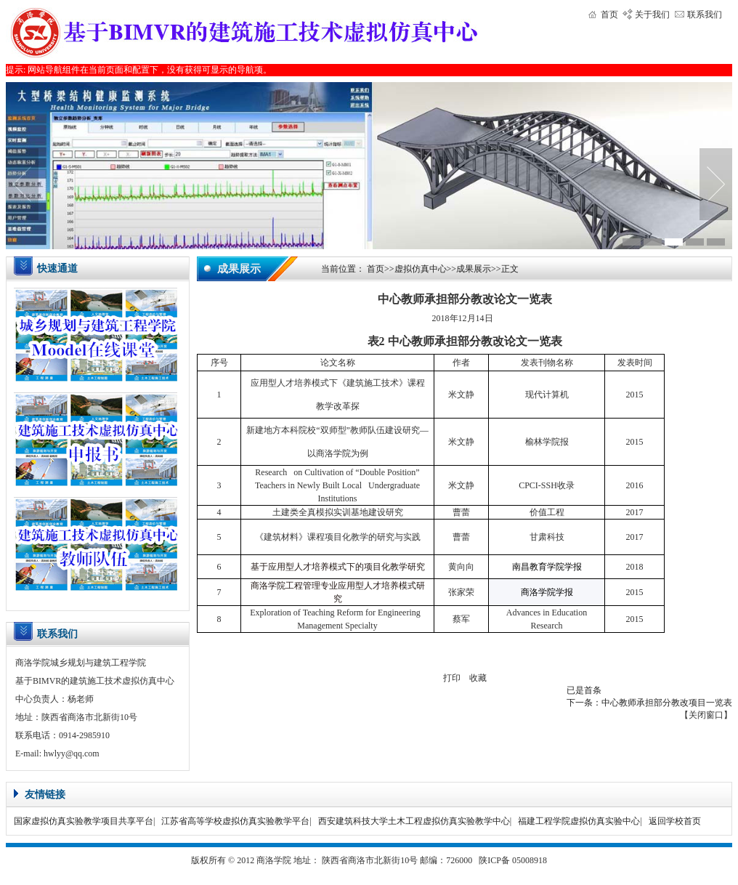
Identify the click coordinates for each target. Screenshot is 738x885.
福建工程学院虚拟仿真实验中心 (579, 821)
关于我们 (652, 14)
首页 (609, 14)
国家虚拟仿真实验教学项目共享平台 (83, 821)
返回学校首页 (675, 821)
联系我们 (704, 14)
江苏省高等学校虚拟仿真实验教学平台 (235, 821)
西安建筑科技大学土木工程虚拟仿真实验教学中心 (414, 821)
